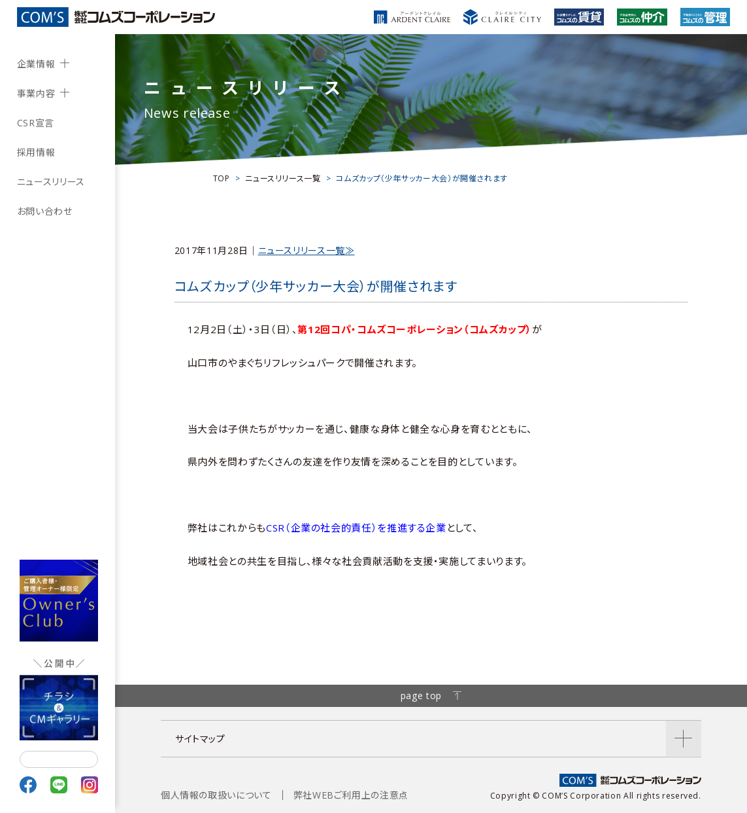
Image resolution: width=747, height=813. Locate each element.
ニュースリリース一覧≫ (306, 250)
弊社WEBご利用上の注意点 (350, 795)
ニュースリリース (51, 181)
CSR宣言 (35, 123)
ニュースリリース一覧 (282, 178)
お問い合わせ (45, 211)
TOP (221, 178)
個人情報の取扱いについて (216, 795)
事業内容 (36, 93)
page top (431, 695)
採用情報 (36, 152)
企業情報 (36, 64)
